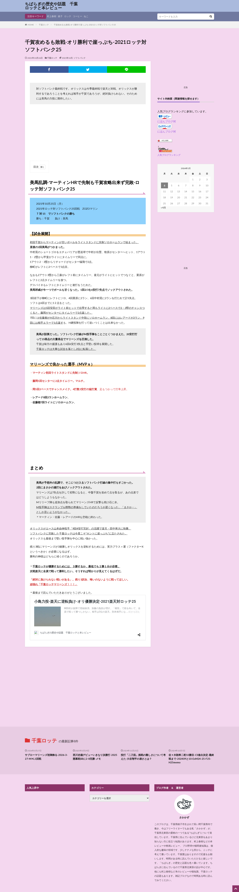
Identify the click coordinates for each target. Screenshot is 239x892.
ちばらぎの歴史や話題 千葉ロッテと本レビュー (51, 6)
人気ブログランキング (169, 154)
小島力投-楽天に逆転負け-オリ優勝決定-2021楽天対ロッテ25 (78, 600)
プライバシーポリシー (119, 872)
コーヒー (77, 16)
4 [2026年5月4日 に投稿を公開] (164, 185)
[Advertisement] (88, 131)
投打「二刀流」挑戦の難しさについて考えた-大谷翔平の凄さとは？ (143, 721)
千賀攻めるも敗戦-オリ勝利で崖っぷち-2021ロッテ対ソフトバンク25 (85, 24)
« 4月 (163, 207)
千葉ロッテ (44, 24)
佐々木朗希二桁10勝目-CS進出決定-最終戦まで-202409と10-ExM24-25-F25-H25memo (191, 723)
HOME (31, 24)
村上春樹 (51, 16)
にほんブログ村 (166, 121)
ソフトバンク (79, 58)
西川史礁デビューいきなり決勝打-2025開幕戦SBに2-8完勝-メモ (95, 721)
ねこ (86, 16)
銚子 (60, 16)
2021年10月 (67, 58)
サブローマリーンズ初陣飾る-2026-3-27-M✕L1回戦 (46, 721)
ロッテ (67, 16)
